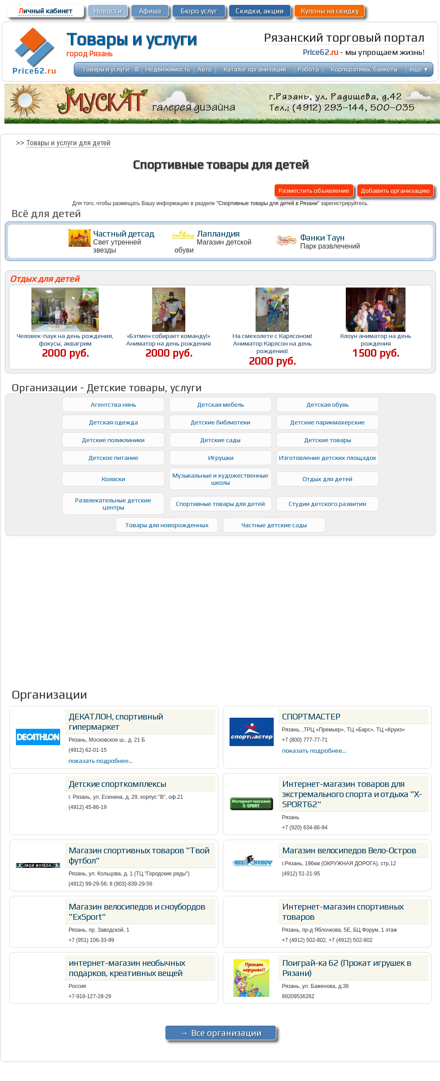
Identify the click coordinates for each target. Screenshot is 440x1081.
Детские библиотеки (220, 422)
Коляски (113, 478)
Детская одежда (113, 422)
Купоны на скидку (330, 11)
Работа (308, 69)
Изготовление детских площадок (327, 457)
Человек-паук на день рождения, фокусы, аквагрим (65, 339)
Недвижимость (167, 69)
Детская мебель (220, 404)
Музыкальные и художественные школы (220, 478)
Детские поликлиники (113, 439)
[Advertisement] (221, 606)
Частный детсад (123, 233)
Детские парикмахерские (327, 422)
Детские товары (327, 439)
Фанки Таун (322, 237)
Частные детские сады (274, 525)
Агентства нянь (113, 404)
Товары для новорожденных (167, 525)
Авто (204, 69)
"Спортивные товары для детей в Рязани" (267, 203)
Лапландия (218, 233)
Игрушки (220, 457)
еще (419, 69)
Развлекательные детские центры (113, 503)
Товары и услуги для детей (68, 142)
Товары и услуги (131, 39)
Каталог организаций (255, 69)
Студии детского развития (327, 503)
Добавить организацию (395, 190)
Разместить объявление (314, 190)
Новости (108, 11)
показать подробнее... (101, 760)
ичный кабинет (46, 11)
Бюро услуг (198, 11)
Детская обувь (327, 404)
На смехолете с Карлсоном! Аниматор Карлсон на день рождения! (272, 343)
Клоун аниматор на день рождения (376, 339)
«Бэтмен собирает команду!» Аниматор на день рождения (168, 339)
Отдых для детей (327, 478)
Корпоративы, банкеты (364, 69)
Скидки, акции (259, 11)
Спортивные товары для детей (220, 503)
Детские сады (220, 439)
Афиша (150, 11)
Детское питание (113, 457)
